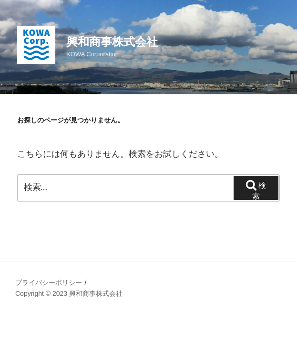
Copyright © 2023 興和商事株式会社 (69, 293)
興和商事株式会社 (112, 41)
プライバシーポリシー (48, 282)
